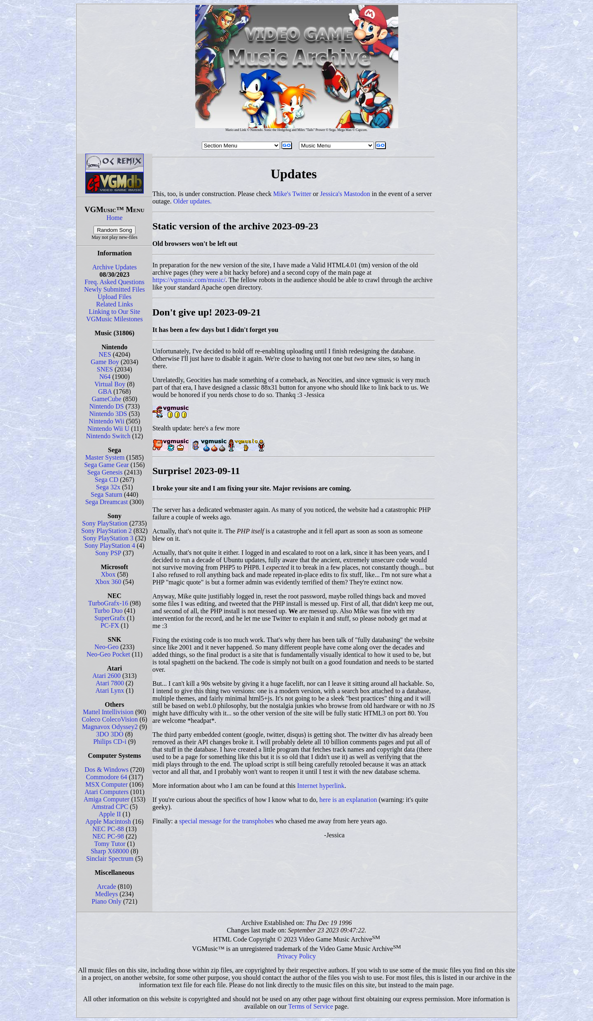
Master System (105, 457)
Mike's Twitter (292, 193)
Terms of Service (310, 1006)
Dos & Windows (106, 769)
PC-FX (109, 625)
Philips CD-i (109, 741)
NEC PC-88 (108, 828)
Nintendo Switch (108, 435)
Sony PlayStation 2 (106, 530)
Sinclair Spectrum (109, 858)
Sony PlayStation (105, 523)
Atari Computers (106, 791)
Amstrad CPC (109, 806)
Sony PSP (108, 552)
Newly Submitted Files (114, 289)
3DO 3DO (110, 734)
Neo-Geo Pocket (108, 654)
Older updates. (192, 201)
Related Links (114, 304)
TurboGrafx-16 (108, 603)
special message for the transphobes (226, 821)
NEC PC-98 (108, 836)
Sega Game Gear (106, 464)
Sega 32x (108, 487)
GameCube (106, 398)
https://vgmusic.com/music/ (188, 279)
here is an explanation (348, 799)
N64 (105, 376)
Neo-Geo (106, 646)
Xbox (108, 574)
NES (105, 354)
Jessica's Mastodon (345, 193)
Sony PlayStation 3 (108, 538)
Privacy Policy (296, 956)
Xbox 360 (108, 581)
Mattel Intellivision (108, 711)
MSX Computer (106, 784)
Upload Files (114, 296)
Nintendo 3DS (108, 413)
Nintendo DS (106, 406)
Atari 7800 (110, 683)
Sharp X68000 (110, 851)
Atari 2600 (106, 675)
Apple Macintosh (108, 821)
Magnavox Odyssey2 (110, 726)
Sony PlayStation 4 (109, 545)
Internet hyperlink (320, 785)
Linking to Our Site (114, 311)
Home (114, 217)
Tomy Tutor (110, 843)
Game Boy (105, 361)
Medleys (106, 893)
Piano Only (106, 901)
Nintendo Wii (106, 421)
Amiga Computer (107, 799)
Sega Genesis (105, 472)
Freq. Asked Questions (114, 281)
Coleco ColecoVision (110, 719)
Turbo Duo (108, 610)
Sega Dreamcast (106, 501)
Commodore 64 (106, 776)
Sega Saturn (106, 494)
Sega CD (106, 479)
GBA (105, 391)
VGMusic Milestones (114, 318)
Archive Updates (114, 267)
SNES (105, 369)
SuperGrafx (109, 617)
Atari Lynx (110, 690)
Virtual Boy (109, 384)
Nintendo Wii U (108, 428)
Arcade (106, 886)
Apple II (110, 814)
